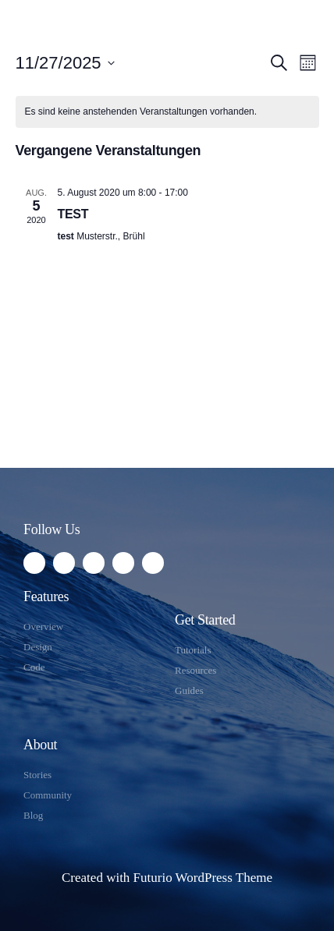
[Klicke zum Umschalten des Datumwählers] (65, 63)
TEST (73, 214)
